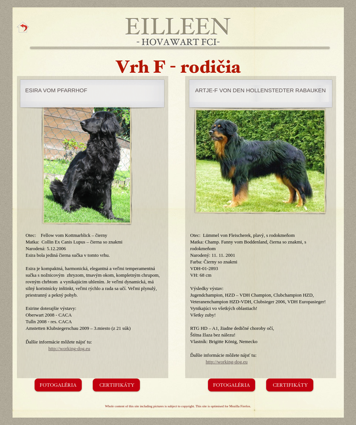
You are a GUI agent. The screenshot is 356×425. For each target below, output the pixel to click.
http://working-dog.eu (69, 348)
